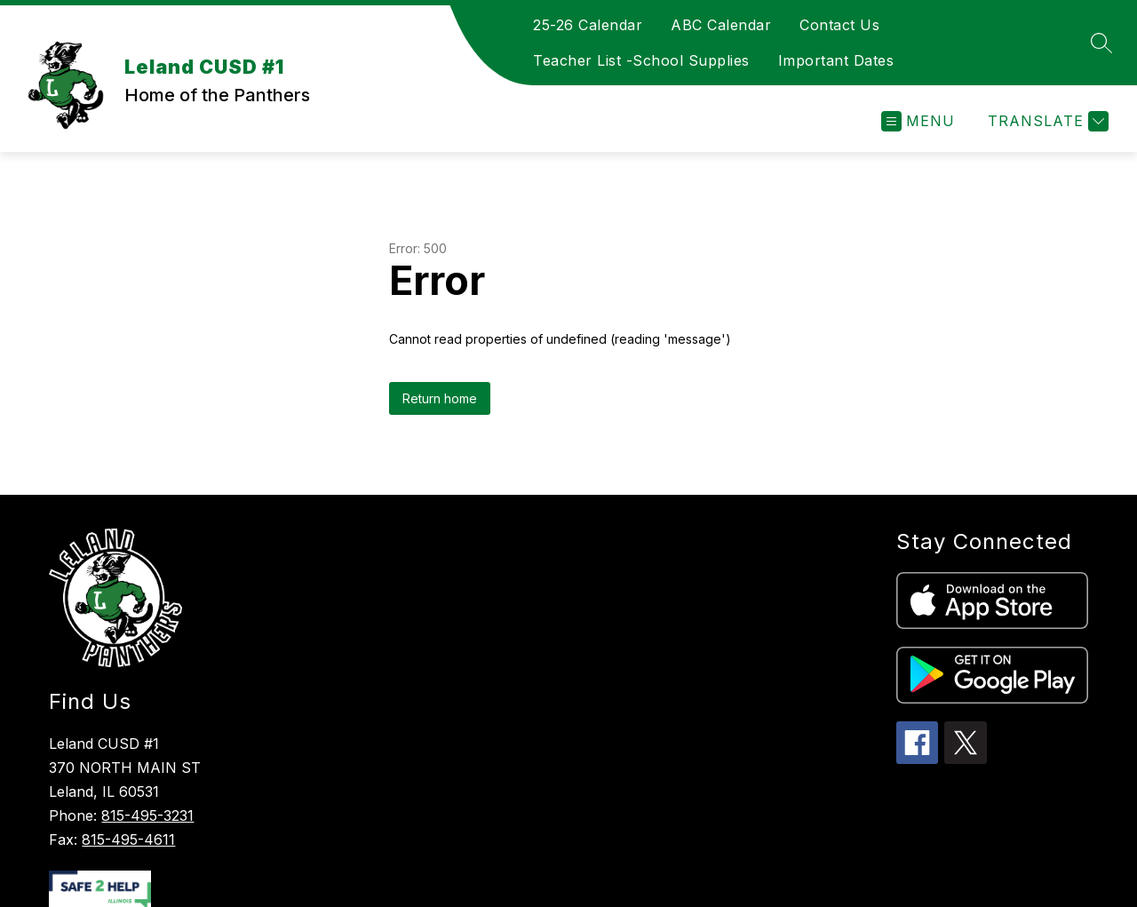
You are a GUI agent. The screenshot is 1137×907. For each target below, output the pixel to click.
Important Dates (836, 60)
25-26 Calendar (587, 25)
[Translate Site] (1046, 121)
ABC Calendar (721, 25)
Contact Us (839, 25)
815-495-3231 (147, 815)
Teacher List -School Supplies (641, 60)
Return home (439, 398)
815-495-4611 (128, 839)
